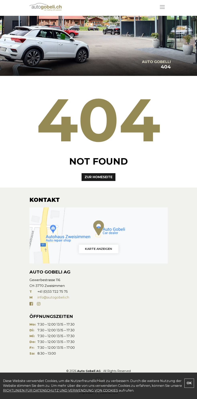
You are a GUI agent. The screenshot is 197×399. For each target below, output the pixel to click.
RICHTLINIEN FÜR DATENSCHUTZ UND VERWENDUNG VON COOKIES (60, 390)
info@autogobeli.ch (53, 297)
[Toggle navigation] (162, 7)
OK (189, 383)
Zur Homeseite (98, 177)
